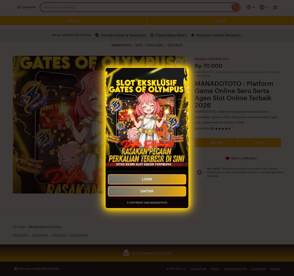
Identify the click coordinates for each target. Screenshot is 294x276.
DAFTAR (147, 191)
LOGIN (147, 179)
